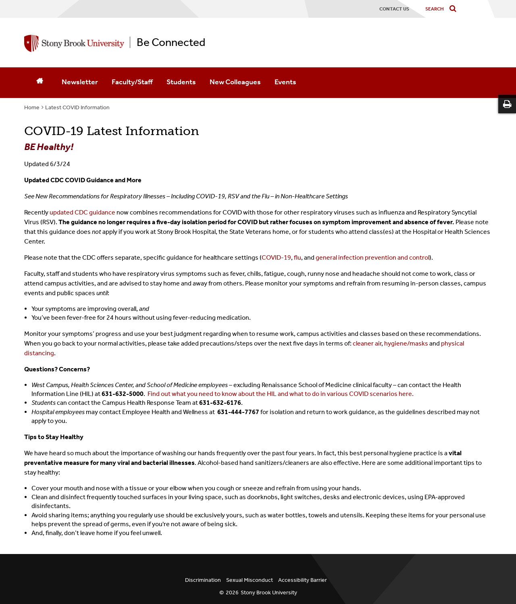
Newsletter (80, 81)
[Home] (39, 82)
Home (32, 107)
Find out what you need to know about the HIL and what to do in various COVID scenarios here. (281, 394)
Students (181, 81)
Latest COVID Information (77, 107)
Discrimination (203, 580)
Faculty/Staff (132, 81)
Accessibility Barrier (302, 580)
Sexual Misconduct (249, 580)
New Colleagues (235, 81)
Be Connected (171, 42)
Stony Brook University (269, 592)
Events (285, 81)
